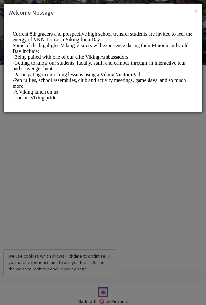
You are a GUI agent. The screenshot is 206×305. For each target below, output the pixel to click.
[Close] (196, 11)
